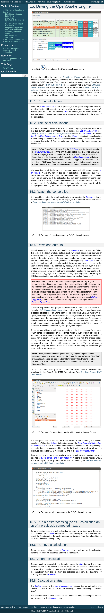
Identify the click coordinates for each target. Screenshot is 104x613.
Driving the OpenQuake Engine (61, 2)
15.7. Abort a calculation (14, 40)
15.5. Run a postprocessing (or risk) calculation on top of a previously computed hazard (14, 30)
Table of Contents (11, 6)
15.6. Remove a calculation (11, 37)
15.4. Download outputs (14, 24)
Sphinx (67, 611)
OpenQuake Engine (71, 77)
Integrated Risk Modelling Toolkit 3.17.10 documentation (23, 2)
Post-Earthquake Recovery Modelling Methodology (10, 50)
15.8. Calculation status (14, 42)
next (101, 2)
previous (94, 2)
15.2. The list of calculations (11, 17)
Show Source (7, 68)
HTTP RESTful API (53, 85)
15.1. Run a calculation (14, 14)
